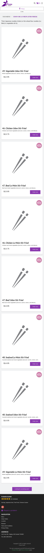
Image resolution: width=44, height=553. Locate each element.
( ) (38, 3)
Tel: (6, 536)
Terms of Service (25, 550)
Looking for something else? (22, 489)
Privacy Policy (4, 528)
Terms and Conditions (6, 525)
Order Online (4, 519)
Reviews (3, 523)
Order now (35, 77)
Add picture (39, 31)
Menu (2, 516)
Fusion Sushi (6, 496)
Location (3, 521)
